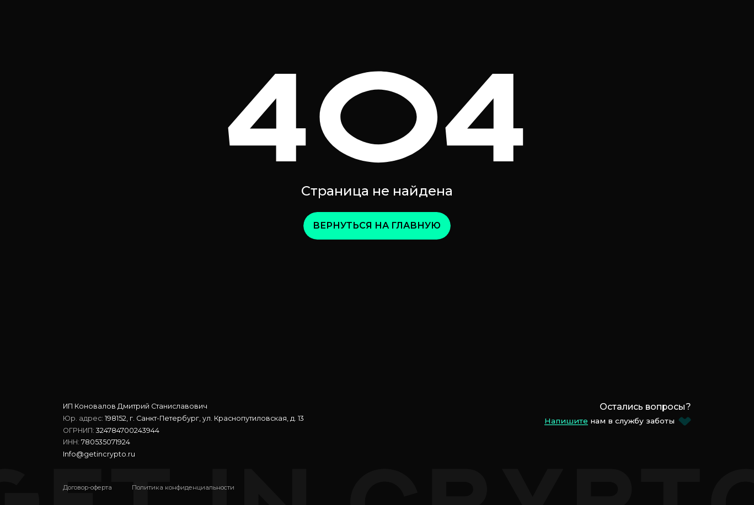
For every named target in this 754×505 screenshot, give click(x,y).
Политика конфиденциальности (183, 487)
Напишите (566, 420)
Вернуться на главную (377, 225)
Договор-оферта (87, 487)
